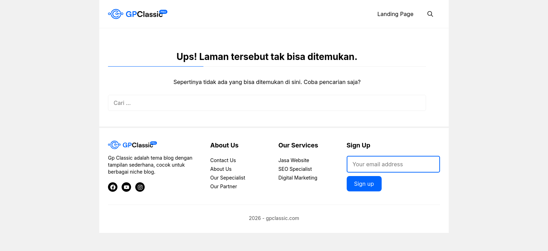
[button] (430, 14)
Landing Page (395, 13)
